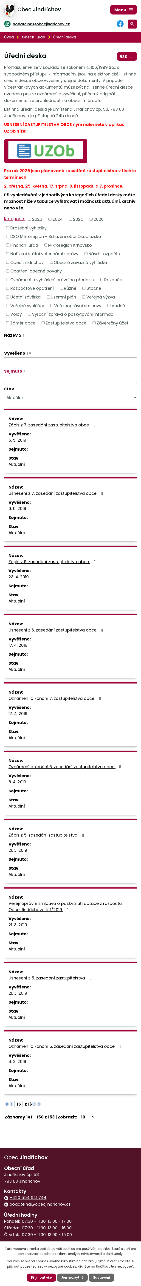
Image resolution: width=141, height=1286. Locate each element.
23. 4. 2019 (18, 577)
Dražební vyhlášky (28, 228)
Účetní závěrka (25, 297)
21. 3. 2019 (17, 850)
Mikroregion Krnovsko (70, 245)
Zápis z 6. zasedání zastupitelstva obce (52, 562)
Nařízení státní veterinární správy (44, 254)
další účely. (114, 1253)
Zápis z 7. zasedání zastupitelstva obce (52, 425)
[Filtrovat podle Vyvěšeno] (70, 362)
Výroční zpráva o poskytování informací (73, 314)
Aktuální (16, 464)
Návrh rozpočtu (104, 254)
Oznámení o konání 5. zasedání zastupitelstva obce (65, 1046)
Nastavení (101, 1277)
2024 (57, 219)
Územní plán (63, 297)
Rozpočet (114, 279)
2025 (78, 219)
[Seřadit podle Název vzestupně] (23, 334)
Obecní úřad (33, 37)
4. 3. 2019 (17, 1061)
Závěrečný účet (112, 323)
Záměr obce (22, 323)
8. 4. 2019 (17, 782)
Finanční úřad (24, 245)
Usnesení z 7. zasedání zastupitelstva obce (56, 493)
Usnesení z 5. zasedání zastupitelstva (50, 978)
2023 (37, 219)
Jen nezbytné (72, 1277)
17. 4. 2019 (17, 645)
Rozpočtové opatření (32, 288)
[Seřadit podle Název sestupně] (23, 336)
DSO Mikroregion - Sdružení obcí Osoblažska (55, 236)
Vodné (118, 305)
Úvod (9, 37)
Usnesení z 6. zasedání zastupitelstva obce (56, 630)
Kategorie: (14, 219)
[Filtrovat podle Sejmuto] (70, 379)
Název (12, 335)
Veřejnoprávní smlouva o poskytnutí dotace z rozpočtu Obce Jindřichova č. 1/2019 (65, 906)
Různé (70, 288)
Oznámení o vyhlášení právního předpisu (52, 279)
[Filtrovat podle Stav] (70, 397)
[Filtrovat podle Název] (70, 343)
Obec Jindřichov (27, 262)
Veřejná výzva (100, 297)
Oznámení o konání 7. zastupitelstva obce (55, 698)
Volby (16, 314)
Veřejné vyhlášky (27, 305)
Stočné (94, 288)
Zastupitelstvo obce (65, 323)
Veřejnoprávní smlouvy (77, 305)
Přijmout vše (41, 1277)
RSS (127, 56)
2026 (98, 219)
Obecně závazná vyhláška (80, 262)
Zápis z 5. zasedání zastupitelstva (47, 835)
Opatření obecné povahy (36, 271)
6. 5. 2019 (17, 440)
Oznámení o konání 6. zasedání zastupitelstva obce (65, 767)
